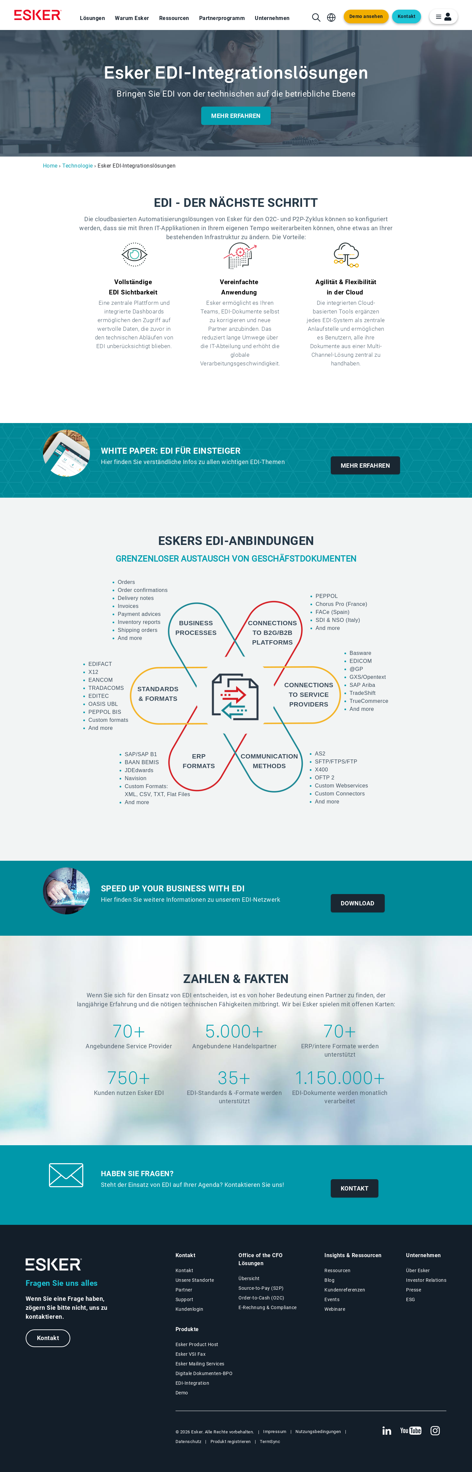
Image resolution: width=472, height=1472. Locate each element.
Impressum (274, 1431)
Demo (182, 1392)
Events (331, 1299)
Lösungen (92, 18)
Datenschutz (189, 1441)
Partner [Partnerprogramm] (184, 1289)
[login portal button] (443, 16)
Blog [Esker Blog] (329, 1280)
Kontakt (48, 1338)
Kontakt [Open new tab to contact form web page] (407, 16)
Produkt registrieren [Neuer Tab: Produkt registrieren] (231, 1441)
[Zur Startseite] (54, 1264)
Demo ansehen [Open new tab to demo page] (366, 16)
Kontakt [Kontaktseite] (185, 1270)
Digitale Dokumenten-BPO (204, 1373)
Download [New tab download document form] (358, 903)
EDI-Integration (193, 1383)
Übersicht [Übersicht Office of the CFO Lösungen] (249, 1278)
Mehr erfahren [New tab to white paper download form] (365, 465)
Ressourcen (174, 18)
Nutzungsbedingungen (318, 1431)
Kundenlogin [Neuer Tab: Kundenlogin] (190, 1309)
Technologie (77, 166)
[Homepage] (38, 15)
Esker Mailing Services (200, 1363)
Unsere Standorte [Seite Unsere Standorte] (195, 1280)
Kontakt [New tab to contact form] (355, 1188)
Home (50, 166)
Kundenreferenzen (344, 1289)
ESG (410, 1299)
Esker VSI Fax (191, 1354)
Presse (413, 1289)
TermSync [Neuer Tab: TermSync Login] (270, 1441)
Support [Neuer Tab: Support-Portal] (185, 1299)
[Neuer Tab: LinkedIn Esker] (386, 1431)
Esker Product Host (197, 1344)
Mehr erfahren (236, 115)
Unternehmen (272, 18)
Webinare (334, 1309)
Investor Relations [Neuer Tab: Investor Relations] (426, 1280)
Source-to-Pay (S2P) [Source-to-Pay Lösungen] (261, 1288)
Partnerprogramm (222, 18)
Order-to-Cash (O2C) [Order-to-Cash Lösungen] (261, 1297)
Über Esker (418, 1270)
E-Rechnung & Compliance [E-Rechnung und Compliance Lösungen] (267, 1307)
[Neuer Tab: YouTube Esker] (411, 1431)
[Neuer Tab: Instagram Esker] (435, 1431)
